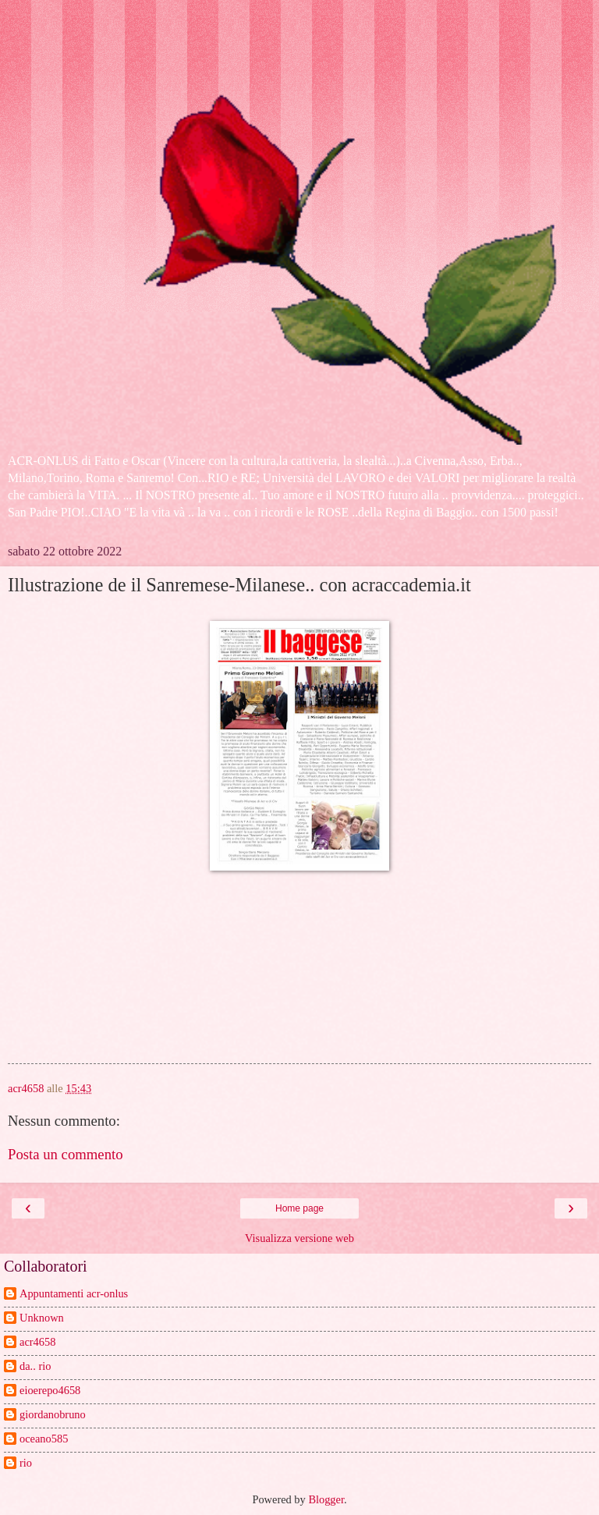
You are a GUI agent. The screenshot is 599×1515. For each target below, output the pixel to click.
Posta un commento (65, 1154)
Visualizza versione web (299, 1238)
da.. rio (35, 1366)
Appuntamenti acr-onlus (73, 1293)
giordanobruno (52, 1414)
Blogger (326, 1499)
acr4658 (37, 1342)
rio (25, 1462)
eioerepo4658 (49, 1390)
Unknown (41, 1317)
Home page (299, 1208)
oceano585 (43, 1438)
